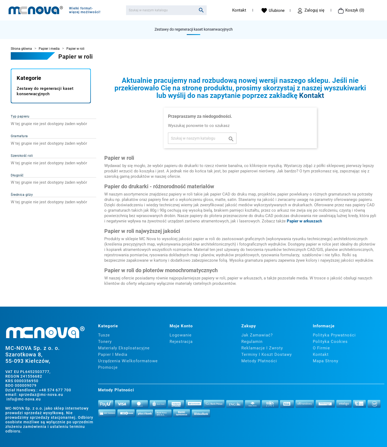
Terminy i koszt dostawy (266, 354)
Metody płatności (259, 361)
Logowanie (181, 335)
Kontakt (239, 10)
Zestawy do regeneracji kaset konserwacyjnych (194, 29)
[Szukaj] (166, 10)
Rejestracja (181, 341)
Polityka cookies (330, 341)
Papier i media (112, 354)
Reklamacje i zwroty (262, 348)
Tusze (104, 335)
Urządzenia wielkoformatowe (128, 361)
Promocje (108, 367)
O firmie (321, 348)
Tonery (105, 341)
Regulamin (252, 341)
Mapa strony (325, 361)
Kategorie (29, 78)
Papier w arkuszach (304, 221)
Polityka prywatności (334, 335)
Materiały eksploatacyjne (124, 348)
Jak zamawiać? (257, 335)
